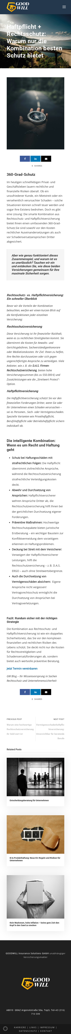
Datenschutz (28, 1031)
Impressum (47, 1027)
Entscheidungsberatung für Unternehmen (29, 800)
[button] (5, 1028)
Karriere (20, 1027)
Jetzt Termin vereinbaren (22, 668)
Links (33, 1027)
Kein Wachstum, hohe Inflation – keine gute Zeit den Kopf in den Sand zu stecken (34, 924)
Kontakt (46, 1031)
